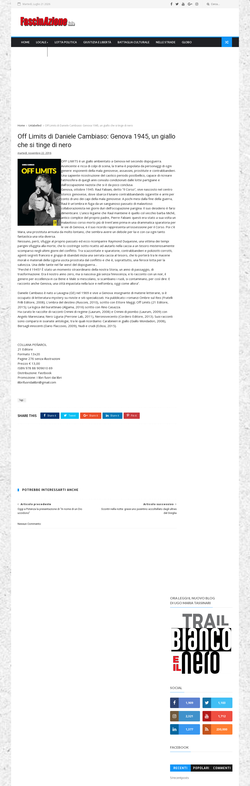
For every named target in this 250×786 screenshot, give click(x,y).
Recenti (180, 297)
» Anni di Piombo (104, 699)
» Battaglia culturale (107, 654)
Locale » (42, 43)
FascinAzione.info (111, 769)
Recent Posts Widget (174, 644)
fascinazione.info (168, 774)
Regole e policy (102, 753)
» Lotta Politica (103, 644)
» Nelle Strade (102, 659)
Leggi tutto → (27, 671)
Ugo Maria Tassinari (78, 774)
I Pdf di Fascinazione (105, 743)
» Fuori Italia (101, 684)
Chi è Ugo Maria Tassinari (109, 728)
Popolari (201, 297)
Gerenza (97, 748)
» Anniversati (102, 704)
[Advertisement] (155, 22)
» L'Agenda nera (104, 689)
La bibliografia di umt (106, 738)
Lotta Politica (66, 43)
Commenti (221, 297)
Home (25, 43)
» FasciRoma (101, 669)
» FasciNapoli (102, 674)
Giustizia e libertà (97, 43)
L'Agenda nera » (32, 52)
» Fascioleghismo (105, 679)
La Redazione (101, 733)
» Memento (100, 694)
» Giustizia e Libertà (107, 649)
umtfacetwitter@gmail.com (117, 774)
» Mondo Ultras (103, 664)
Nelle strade (166, 43)
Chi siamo (98, 723)
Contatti (97, 758)
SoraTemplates (132, 781)
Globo (187, 43)
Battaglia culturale (134, 43)
